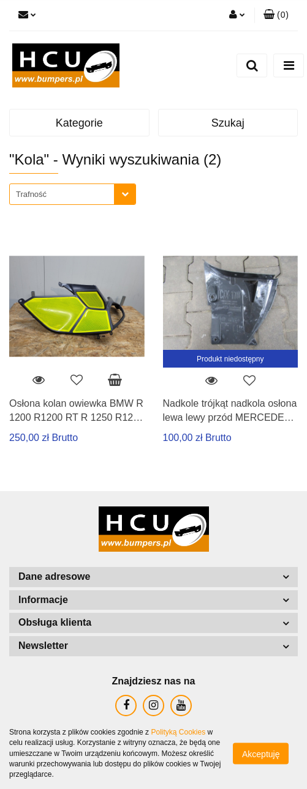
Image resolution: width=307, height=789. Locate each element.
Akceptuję (260, 754)
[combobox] (72, 194)
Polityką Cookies (178, 732)
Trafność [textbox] (31, 194)
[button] (276, 15)
